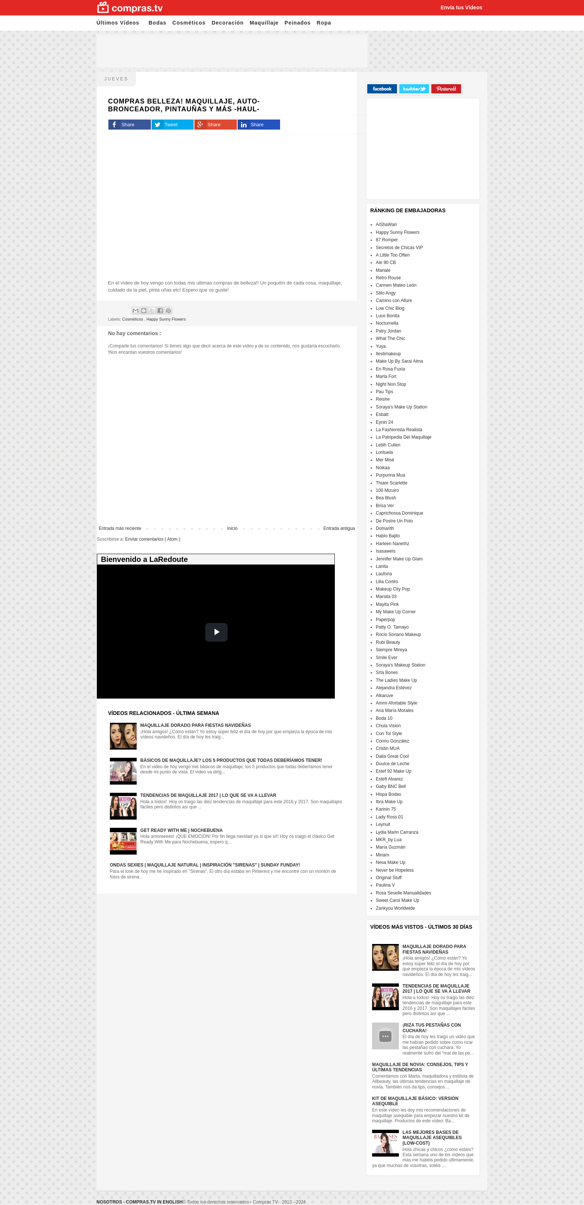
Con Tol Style (389, 733)
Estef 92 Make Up (393, 771)
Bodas (157, 23)
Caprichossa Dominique (399, 513)
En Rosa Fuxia (390, 369)
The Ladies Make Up (396, 680)
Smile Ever (386, 657)
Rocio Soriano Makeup (398, 634)
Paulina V (385, 885)
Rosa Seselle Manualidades (403, 893)
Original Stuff (389, 877)
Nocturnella (387, 323)
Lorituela (384, 452)
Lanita (382, 566)
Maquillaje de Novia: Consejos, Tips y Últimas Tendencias (420, 1067)
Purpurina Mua (390, 475)
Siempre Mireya (391, 649)
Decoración (228, 23)
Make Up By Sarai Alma (399, 361)
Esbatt (382, 414)
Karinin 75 (386, 809)
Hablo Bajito (388, 535)
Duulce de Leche (392, 763)
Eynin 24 (384, 422)
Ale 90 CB (386, 262)
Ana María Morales (394, 710)
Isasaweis (386, 551)
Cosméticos (189, 23)
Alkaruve (384, 695)
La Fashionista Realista (399, 429)
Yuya (381, 346)
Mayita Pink (387, 604)
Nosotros (109, 1202)
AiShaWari (386, 224)
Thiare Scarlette (391, 483)
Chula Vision (388, 725)
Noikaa (383, 467)
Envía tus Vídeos (461, 7)
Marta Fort (386, 376)
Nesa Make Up (390, 862)
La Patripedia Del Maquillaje (403, 437)
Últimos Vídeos (117, 23)
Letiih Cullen (388, 445)
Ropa (324, 23)
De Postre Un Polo (394, 521)
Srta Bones (387, 672)
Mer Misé (385, 459)
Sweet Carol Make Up (397, 900)
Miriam (382, 855)
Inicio (232, 528)
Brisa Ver (385, 505)
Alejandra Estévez (394, 687)
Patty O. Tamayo (392, 627)
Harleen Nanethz (392, 543)
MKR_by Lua (389, 839)
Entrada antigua (339, 528)
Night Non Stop (391, 384)
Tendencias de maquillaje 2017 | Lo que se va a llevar (208, 795)
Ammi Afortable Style (396, 703)
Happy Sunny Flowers (166, 319)
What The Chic (390, 338)
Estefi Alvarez (389, 779)
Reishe (383, 399)
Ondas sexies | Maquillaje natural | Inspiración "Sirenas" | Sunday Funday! (205, 865)
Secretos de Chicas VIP (399, 247)
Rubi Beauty (388, 642)
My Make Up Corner (396, 611)
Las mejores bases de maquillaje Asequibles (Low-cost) (432, 1138)
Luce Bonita (387, 315)
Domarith (385, 528)
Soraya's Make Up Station (401, 407)
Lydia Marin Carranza (397, 832)
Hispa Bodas (388, 794)
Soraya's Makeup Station (400, 665)
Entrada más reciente (120, 528)
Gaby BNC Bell (391, 786)
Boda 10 (384, 718)
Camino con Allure (394, 300)
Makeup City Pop (393, 589)
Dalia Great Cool (392, 756)
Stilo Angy (386, 293)
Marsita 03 (386, 596)
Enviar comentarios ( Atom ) (152, 539)
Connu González (392, 741)
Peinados (298, 23)
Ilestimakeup (388, 353)
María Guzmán (390, 847)
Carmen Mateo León (396, 285)
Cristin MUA (388, 748)
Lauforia (384, 573)
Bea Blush (386, 497)
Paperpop (385, 619)
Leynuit (383, 824)
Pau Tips (384, 391)
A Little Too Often (393, 255)
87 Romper (387, 239)
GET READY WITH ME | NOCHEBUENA (181, 830)
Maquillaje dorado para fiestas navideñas (195, 725)
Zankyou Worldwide (395, 908)
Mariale (383, 270)
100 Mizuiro (387, 490)
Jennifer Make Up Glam (399, 559)
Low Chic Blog (390, 308)
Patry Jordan (388, 331)
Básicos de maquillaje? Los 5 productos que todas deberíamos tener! (231, 760)
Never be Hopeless (395, 870)
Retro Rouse (388, 277)
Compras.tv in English (154, 1202)
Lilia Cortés (387, 581)
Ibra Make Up (389, 801)
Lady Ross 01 (389, 817)
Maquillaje (264, 23)
